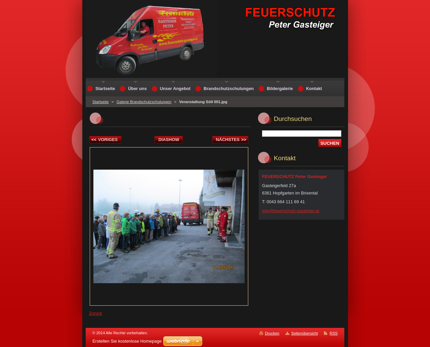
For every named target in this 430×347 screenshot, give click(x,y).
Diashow (168, 139)
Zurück (95, 313)
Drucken (272, 333)
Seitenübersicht (304, 333)
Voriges (104, 139)
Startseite (100, 102)
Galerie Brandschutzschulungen (144, 102)
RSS (334, 333)
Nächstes (231, 139)
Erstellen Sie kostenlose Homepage (127, 341)
